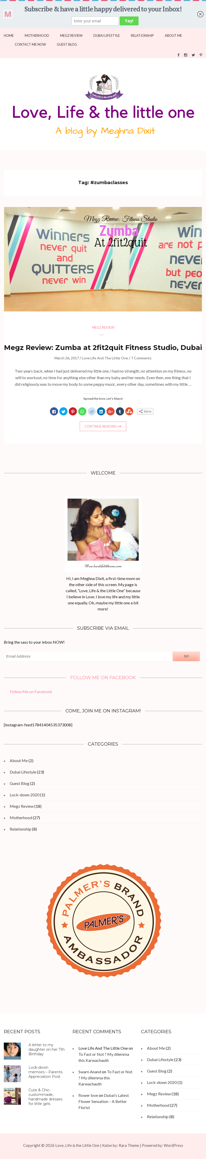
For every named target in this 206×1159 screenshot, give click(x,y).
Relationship (142, 36)
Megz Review (71, 36)
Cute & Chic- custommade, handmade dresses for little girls (45, 1097)
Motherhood (37, 36)
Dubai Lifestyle (106, 36)
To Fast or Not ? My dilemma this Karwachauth (105, 1077)
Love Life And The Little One (105, 358)
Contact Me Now (30, 44)
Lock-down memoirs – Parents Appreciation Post (45, 1072)
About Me (173, 36)
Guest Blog (67, 44)
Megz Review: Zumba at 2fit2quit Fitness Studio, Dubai (103, 347)
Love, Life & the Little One (77, 1145)
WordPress (173, 1145)
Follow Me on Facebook (103, 677)
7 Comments (141, 358)
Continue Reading (101, 426)
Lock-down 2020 (24, 794)
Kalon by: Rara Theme (120, 1145)
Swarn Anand (89, 1071)
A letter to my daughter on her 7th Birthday (47, 1049)
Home (9, 36)
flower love (88, 1095)
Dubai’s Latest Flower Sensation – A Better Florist (103, 1101)
